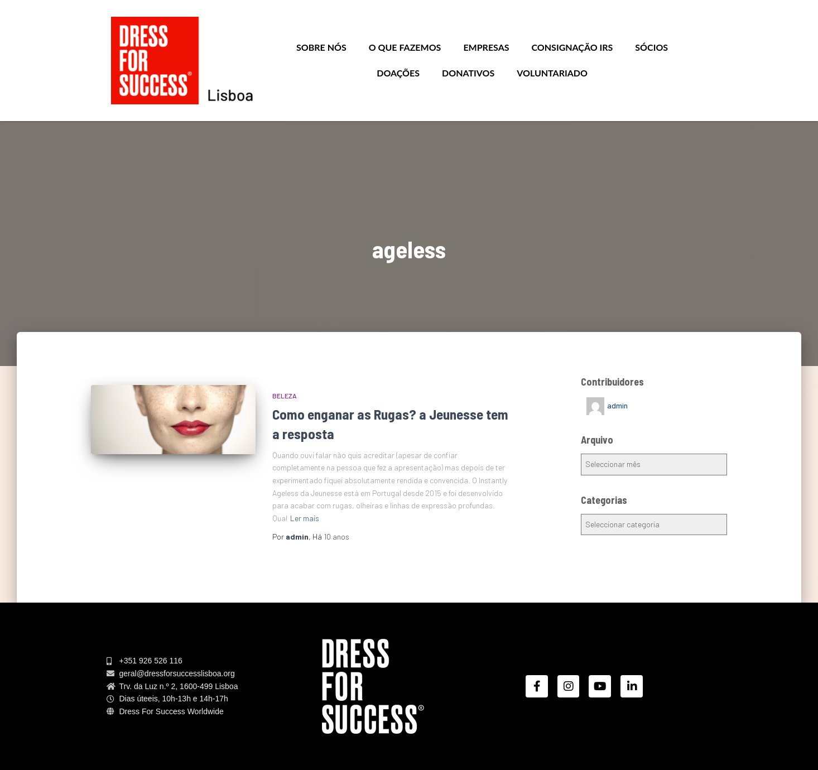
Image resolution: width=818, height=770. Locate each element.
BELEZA (284, 396)
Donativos (468, 73)
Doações (398, 73)
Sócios (651, 47)
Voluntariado (552, 73)
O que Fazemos (405, 47)
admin (617, 405)
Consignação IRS (572, 47)
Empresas (486, 47)
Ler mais (304, 518)
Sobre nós (321, 47)
